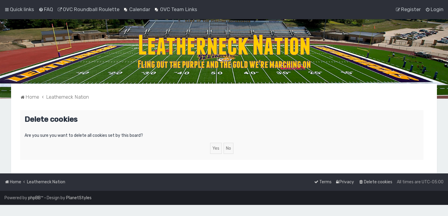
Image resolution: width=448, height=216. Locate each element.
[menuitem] (46, 9)
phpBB (34, 197)
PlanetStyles (79, 197)
